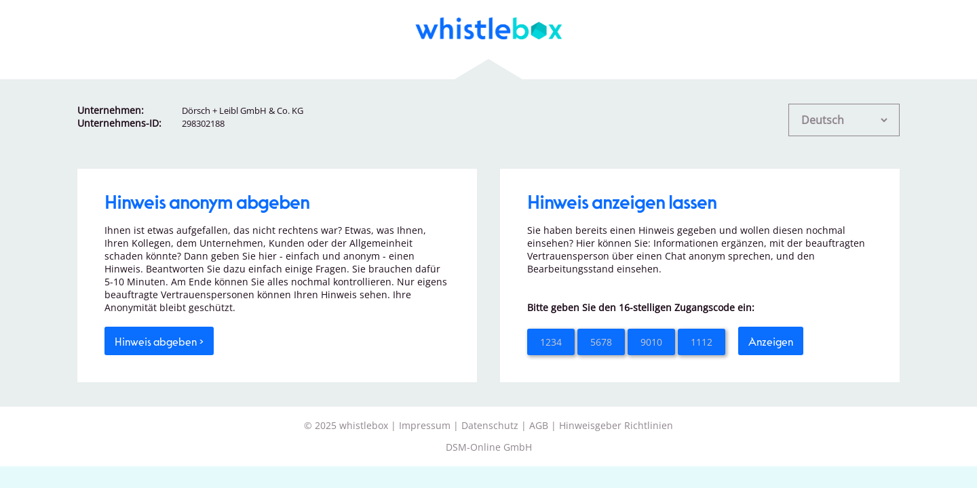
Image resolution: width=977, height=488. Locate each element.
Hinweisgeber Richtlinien (616, 425)
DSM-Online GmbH (489, 447)
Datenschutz (489, 425)
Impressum (425, 425)
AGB (538, 425)
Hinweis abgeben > (159, 340)
